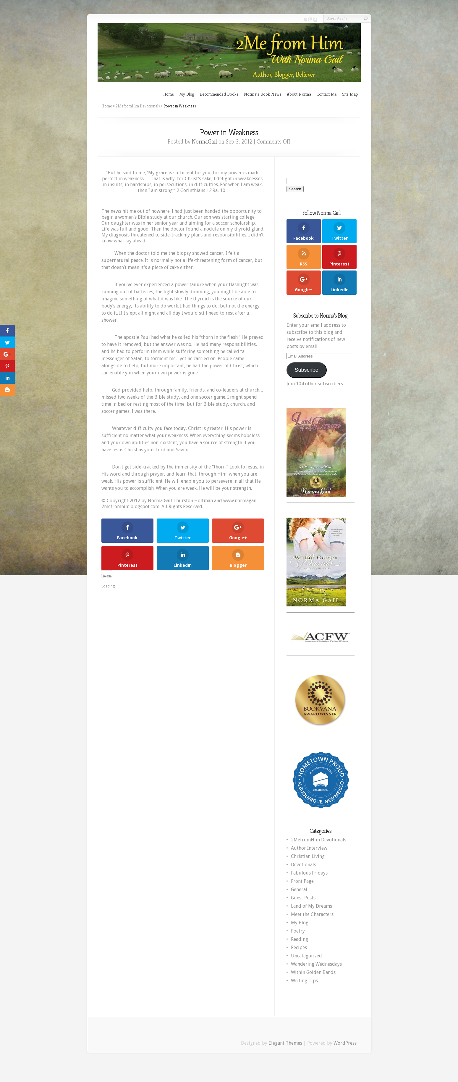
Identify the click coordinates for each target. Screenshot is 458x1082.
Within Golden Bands (313, 972)
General (299, 889)
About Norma (299, 94)
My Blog (186, 94)
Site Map (350, 94)
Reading (299, 939)
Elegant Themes (285, 1043)
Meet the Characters (312, 914)
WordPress (345, 1043)
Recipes (299, 947)
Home (168, 94)
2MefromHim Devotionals (138, 106)
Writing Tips (304, 980)
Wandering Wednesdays (316, 964)
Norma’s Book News (262, 94)
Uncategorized (306, 956)
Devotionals (303, 864)
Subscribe (306, 370)
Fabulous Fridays (309, 873)
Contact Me (326, 94)
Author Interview (309, 848)
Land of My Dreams (311, 906)
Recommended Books (219, 94)
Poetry (298, 931)
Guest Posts (303, 898)
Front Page (302, 881)
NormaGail (204, 141)
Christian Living (308, 856)
